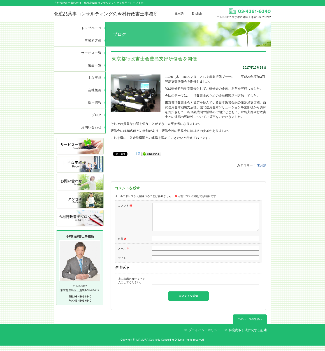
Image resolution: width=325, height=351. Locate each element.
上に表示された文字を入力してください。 (131, 286)
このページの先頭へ (250, 324)
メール (123, 254)
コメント (125, 205)
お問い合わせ (91, 127)
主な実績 (95, 77)
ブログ (96, 115)
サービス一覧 (91, 53)
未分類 (261, 165)
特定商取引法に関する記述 (248, 335)
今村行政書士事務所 (106, 13)
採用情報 (95, 102)
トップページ (91, 28)
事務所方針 (93, 40)
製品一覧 (95, 65)
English (197, 13)
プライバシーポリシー (204, 335)
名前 (122, 244)
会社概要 (95, 90)
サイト (122, 263)
